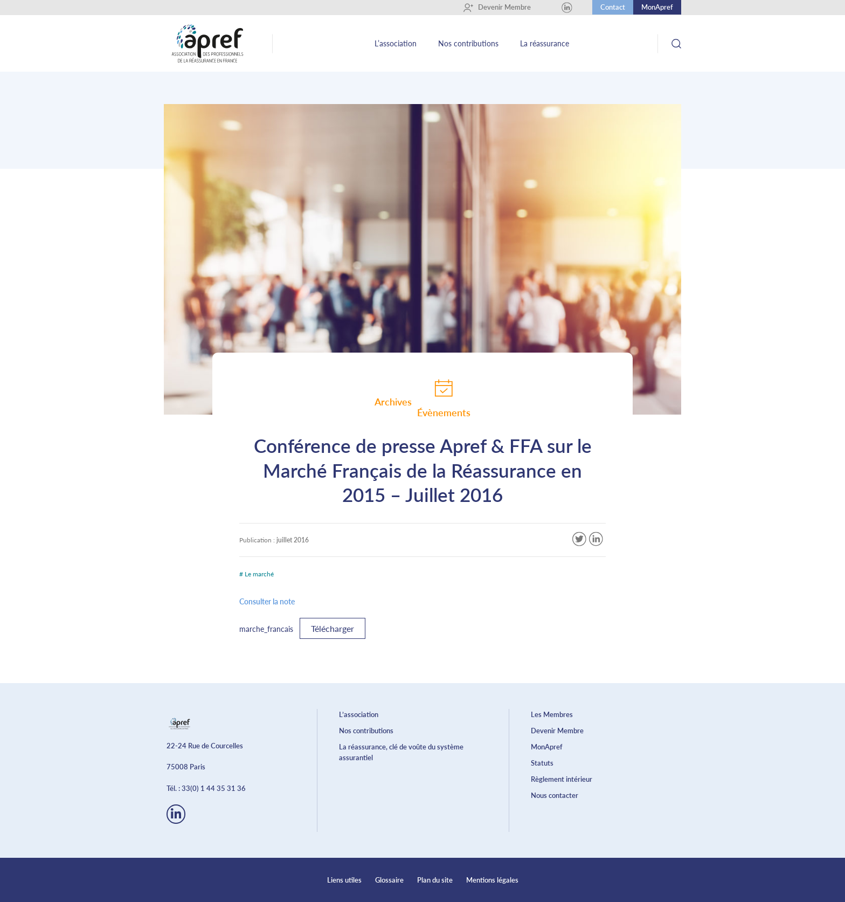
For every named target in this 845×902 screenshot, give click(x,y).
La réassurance (544, 43)
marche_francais (266, 629)
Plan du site (435, 880)
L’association (396, 43)
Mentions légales (492, 880)
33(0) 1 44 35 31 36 (214, 788)
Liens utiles (344, 880)
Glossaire (389, 880)
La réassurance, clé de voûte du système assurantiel (401, 752)
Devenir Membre (497, 7)
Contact (612, 7)
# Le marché (256, 574)
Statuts (542, 763)
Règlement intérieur (561, 779)
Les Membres (552, 714)
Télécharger (332, 628)
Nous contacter (554, 795)
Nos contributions (468, 43)
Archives (393, 402)
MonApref (657, 7)
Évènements (443, 398)
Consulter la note (267, 601)
